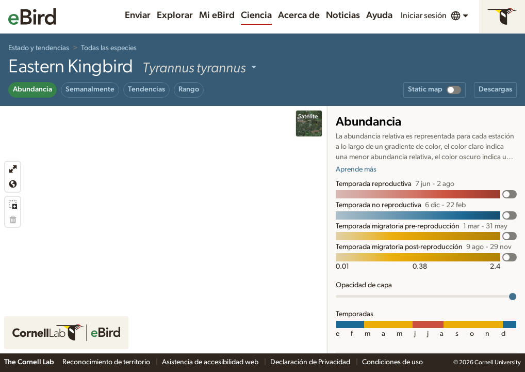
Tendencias (146, 89)
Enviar (138, 15)
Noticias (343, 15)
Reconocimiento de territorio (107, 362)
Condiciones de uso (392, 362)
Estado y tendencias (38, 48)
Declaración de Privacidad (311, 362)
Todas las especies (109, 48)
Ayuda (379, 15)
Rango (188, 89)
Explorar (175, 15)
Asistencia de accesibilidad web (211, 362)
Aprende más (356, 169)
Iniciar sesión (424, 15)
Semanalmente (89, 89)
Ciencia (256, 15)
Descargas (495, 89)
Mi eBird (217, 15)
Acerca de (299, 15)
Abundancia (32, 89)
